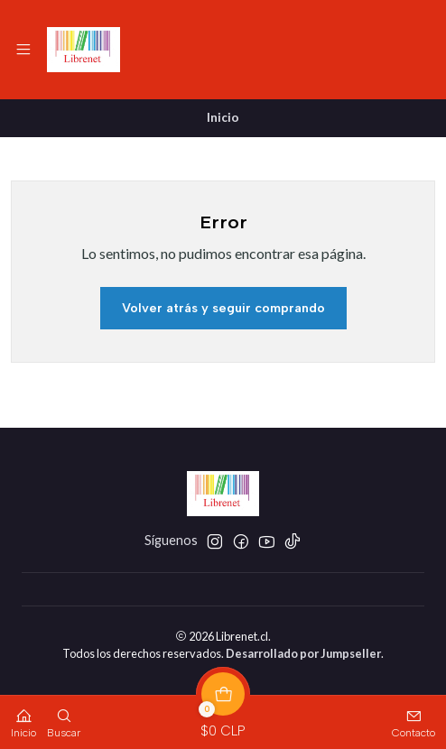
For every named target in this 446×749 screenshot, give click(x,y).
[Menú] (23, 50)
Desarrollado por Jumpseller (303, 653)
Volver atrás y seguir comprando (223, 308)
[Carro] (223, 717)
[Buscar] (64, 717)
